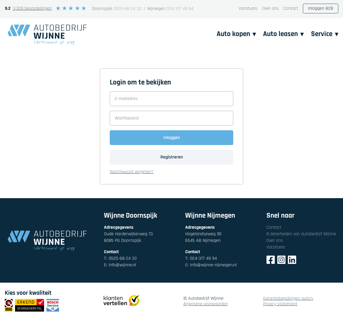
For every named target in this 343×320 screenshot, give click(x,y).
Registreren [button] (171, 157)
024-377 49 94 (179, 9)
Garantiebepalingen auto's (288, 298)
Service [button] (325, 34)
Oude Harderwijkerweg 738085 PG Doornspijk (128, 237)
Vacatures (248, 8)
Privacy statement (280, 304)
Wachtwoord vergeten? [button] (132, 172)
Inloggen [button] (171, 137)
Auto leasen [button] (283, 34)
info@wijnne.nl (120, 265)
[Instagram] (281, 260)
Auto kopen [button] (236, 34)
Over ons (270, 8)
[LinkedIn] (292, 260)
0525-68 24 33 (127, 9)
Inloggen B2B (320, 9)
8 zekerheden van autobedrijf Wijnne (301, 234)
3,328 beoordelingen (32, 8)
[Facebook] (270, 260)
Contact (290, 8)
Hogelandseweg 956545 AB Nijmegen (203, 237)
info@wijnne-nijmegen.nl (211, 265)
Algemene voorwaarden (205, 304)
